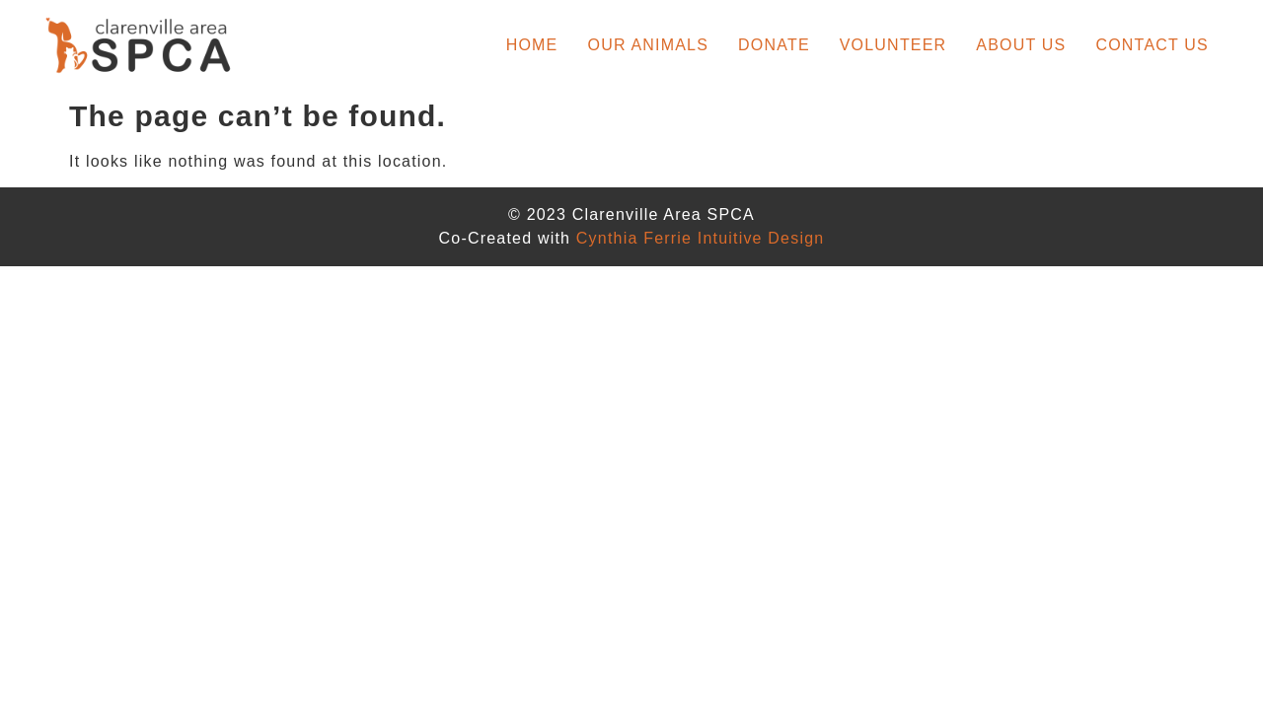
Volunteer (893, 44)
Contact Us (1152, 44)
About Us (1021, 44)
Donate (774, 44)
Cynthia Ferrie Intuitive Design (700, 238)
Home (532, 44)
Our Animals (648, 44)
